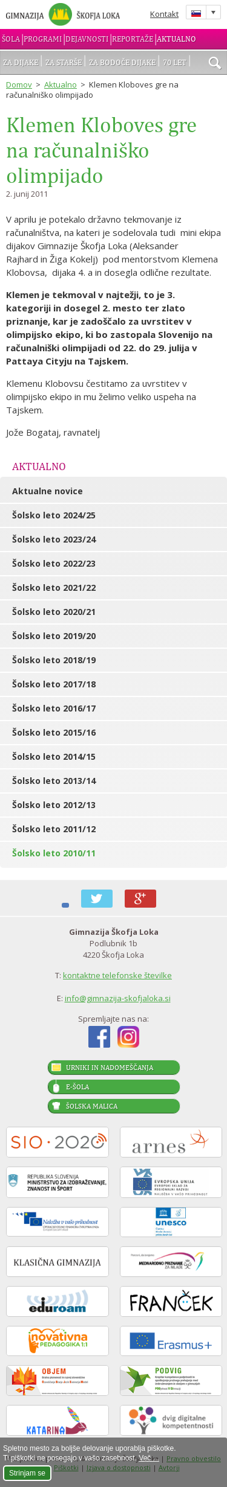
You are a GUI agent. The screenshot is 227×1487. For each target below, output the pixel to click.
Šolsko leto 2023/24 (54, 539)
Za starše (63, 62)
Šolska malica (91, 1106)
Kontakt (164, 13)
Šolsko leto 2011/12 (54, 829)
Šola (11, 38)
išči (215, 64)
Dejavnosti (86, 38)
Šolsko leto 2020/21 (54, 611)
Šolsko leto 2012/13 (54, 804)
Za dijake (20, 62)
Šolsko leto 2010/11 (54, 853)
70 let (174, 62)
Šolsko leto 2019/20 (54, 636)
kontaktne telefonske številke (117, 975)
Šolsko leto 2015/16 (54, 732)
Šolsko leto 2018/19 (54, 660)
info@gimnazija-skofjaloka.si (118, 998)
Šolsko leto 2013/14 (54, 780)
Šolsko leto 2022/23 (54, 563)
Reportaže (132, 38)
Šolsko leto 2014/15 (54, 756)
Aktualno (176, 38)
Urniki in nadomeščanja (109, 1067)
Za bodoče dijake (122, 62)
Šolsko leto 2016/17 (54, 708)
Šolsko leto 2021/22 (54, 587)
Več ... (149, 1458)
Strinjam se (27, 1473)
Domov (19, 84)
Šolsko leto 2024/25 (54, 515)
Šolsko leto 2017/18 (54, 684)
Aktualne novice (47, 491)
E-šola (77, 1087)
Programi (43, 38)
